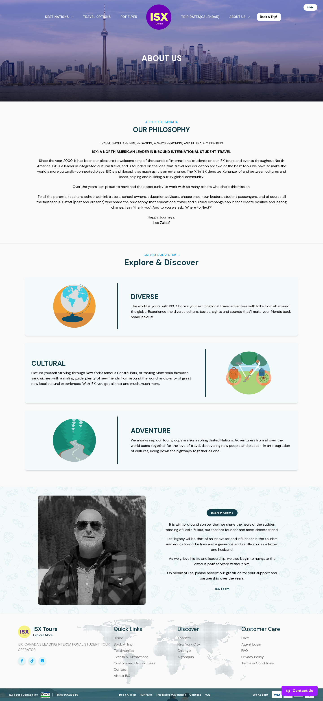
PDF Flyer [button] (129, 17)
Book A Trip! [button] (268, 17)
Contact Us (299, 690)
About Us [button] (239, 17)
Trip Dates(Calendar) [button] (200, 17)
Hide (313, 7)
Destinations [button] (59, 17)
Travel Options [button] (97, 17)
